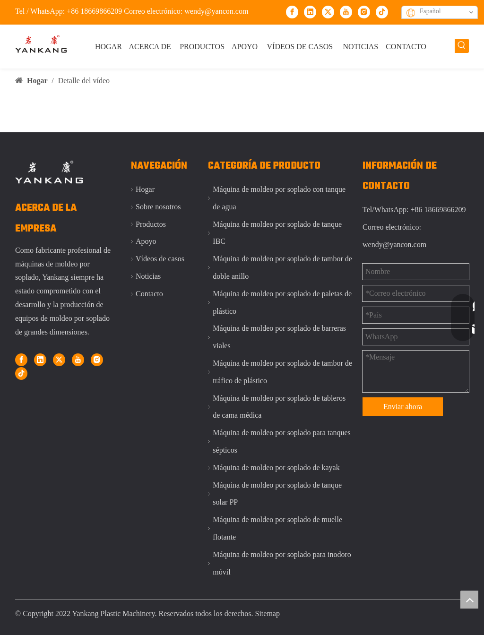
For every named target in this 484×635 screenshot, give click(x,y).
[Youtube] (346, 11)
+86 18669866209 (95, 11)
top (469, 600)
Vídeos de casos (160, 259)
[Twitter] (328, 11)
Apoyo (146, 241)
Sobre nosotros (158, 207)
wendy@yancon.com (216, 11)
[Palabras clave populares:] (462, 46)
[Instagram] (364, 11)
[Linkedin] (310, 11)
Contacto (149, 294)
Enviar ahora (402, 407)
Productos (151, 224)
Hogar (145, 189)
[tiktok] (382, 11)
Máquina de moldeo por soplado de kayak (276, 467)
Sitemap (267, 613)
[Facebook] (292, 11)
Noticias (148, 276)
